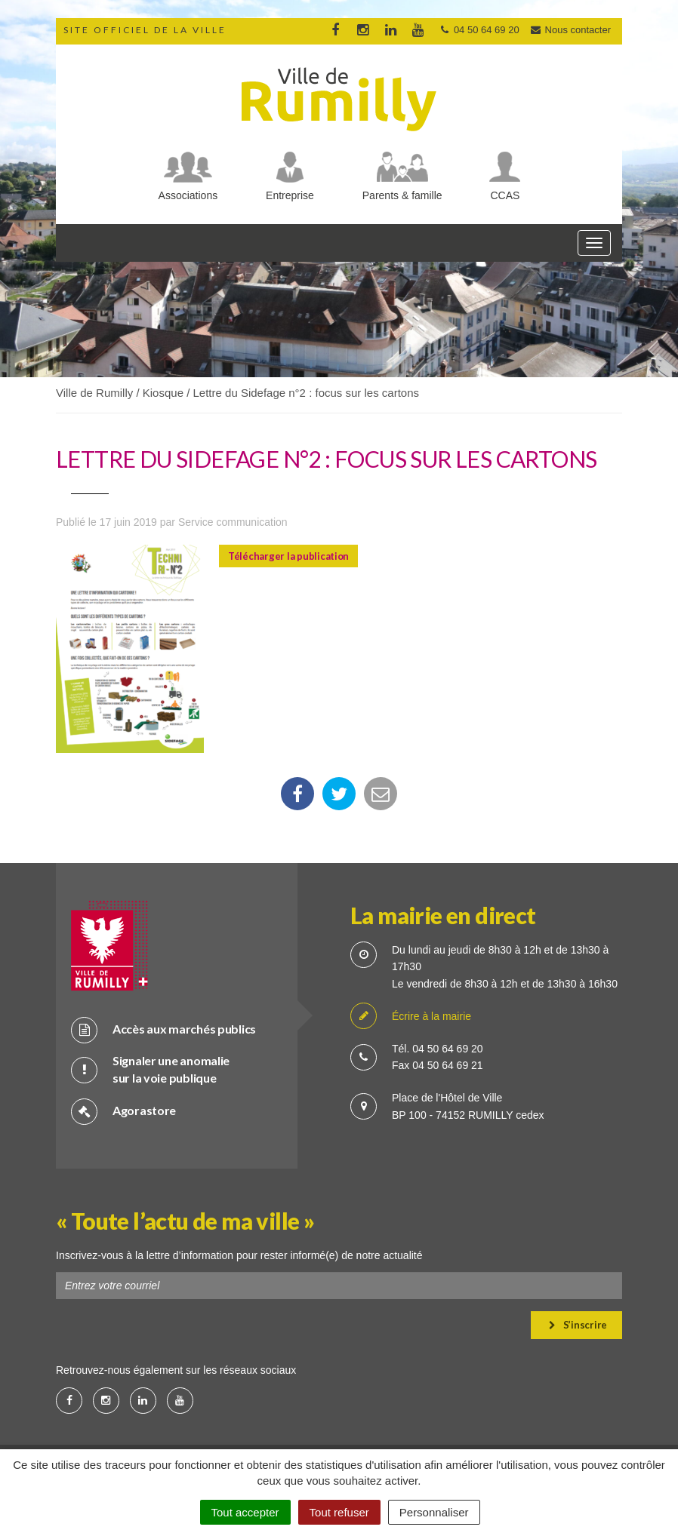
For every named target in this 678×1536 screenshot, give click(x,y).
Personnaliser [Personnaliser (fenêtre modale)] (434, 1512)
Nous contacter (570, 29)
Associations (188, 195)
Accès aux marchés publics (163, 1029)
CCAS (505, 195)
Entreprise (290, 195)
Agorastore (123, 1111)
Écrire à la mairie (410, 1016)
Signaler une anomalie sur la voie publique (150, 1069)
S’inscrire (578, 1325)
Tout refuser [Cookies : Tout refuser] (339, 1512)
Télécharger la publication (288, 556)
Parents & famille (402, 195)
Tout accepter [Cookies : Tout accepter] (245, 1512)
